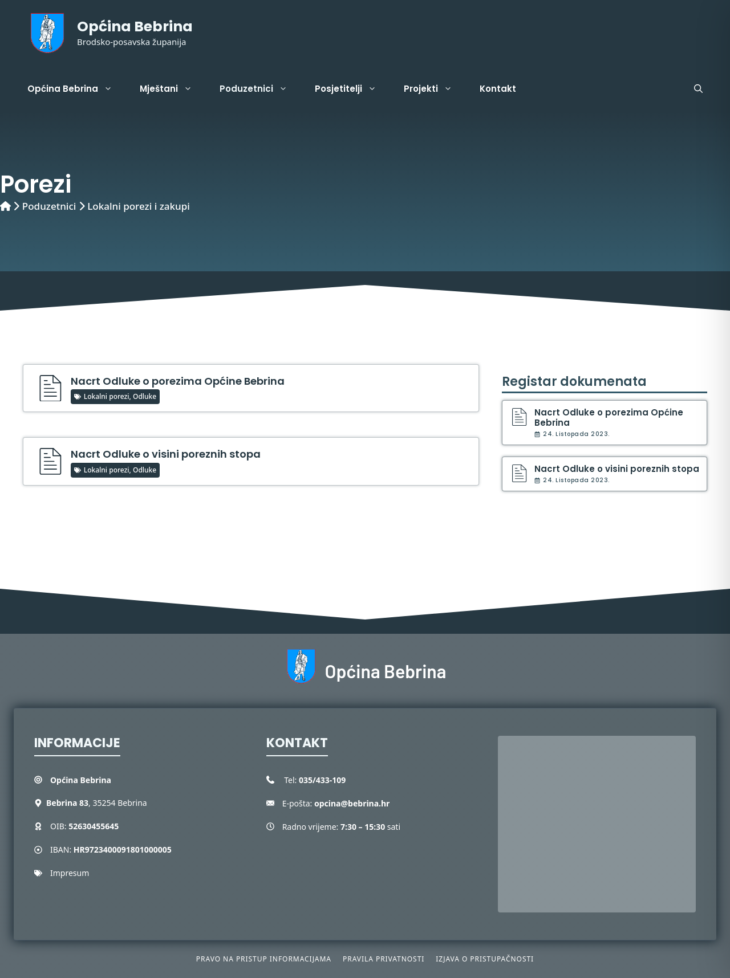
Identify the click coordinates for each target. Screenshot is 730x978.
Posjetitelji (352, 89)
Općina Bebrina (135, 26)
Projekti (435, 89)
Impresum (69, 872)
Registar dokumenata (574, 381)
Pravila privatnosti (383, 959)
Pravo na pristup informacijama (263, 959)
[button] (698, 89)
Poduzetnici (260, 89)
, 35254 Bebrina (96, 802)
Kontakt (498, 89)
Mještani (173, 89)
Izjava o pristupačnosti (485, 959)
